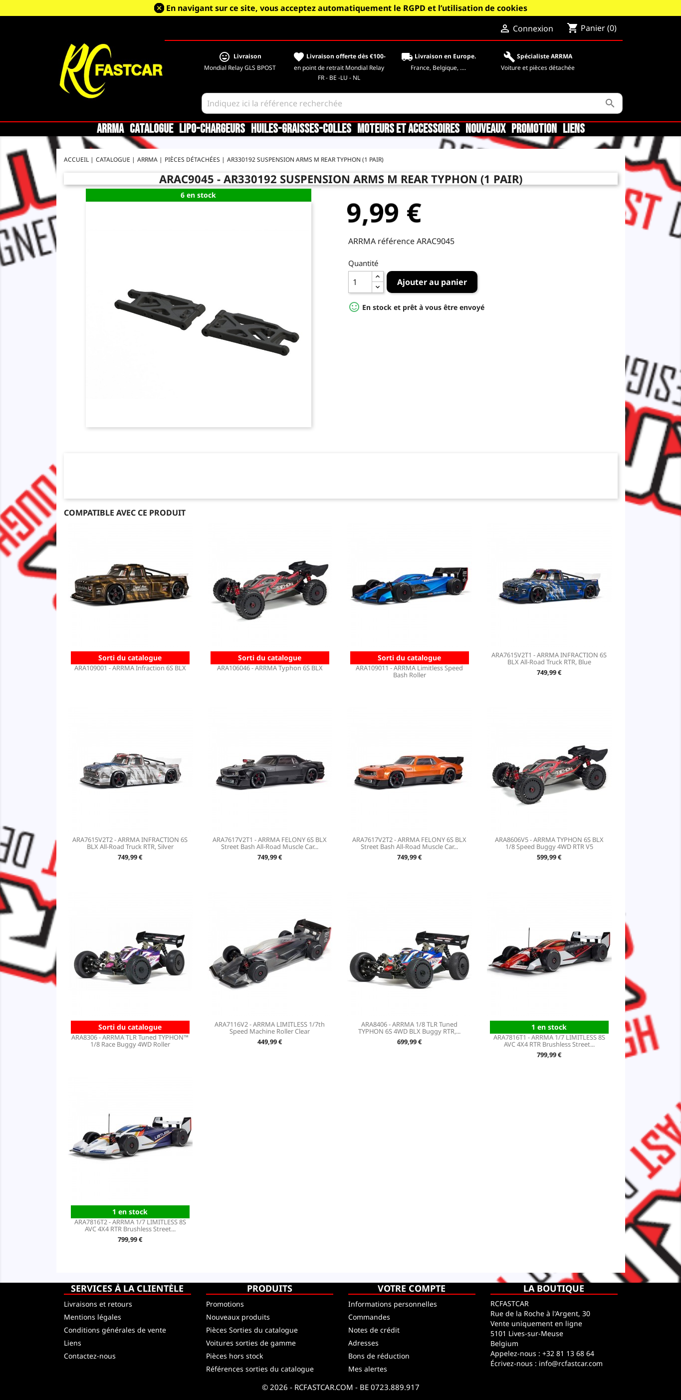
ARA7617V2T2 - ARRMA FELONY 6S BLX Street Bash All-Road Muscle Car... (409, 843)
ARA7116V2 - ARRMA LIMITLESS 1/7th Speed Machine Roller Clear (270, 1028)
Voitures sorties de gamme (251, 1343)
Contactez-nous (90, 1356)
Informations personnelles (392, 1304)
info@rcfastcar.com (571, 1363)
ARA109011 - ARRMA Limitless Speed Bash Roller (409, 671)
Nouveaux (485, 129)
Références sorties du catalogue (260, 1369)
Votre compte (412, 1288)
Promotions (225, 1304)
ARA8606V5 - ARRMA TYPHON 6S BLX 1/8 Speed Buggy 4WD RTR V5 (549, 843)
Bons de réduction (379, 1356)
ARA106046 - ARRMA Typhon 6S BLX (270, 667)
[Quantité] (360, 282)
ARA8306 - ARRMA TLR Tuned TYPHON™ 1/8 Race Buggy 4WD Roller (130, 1041)
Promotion (534, 129)
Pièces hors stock (234, 1356)
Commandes (369, 1317)
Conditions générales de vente (115, 1330)
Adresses (363, 1343)
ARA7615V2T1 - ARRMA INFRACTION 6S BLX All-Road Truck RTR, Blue (549, 658)
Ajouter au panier (432, 282)
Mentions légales (92, 1317)
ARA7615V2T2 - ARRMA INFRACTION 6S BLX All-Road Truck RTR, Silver (130, 843)
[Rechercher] (412, 103)
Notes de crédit (374, 1330)
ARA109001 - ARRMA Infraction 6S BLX (130, 667)
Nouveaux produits (238, 1317)
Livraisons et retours (98, 1304)
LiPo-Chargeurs (212, 129)
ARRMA (110, 129)
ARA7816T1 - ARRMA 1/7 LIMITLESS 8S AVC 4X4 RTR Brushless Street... (549, 1041)
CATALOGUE (151, 129)
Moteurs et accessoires (408, 129)
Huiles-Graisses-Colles (301, 129)
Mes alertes (367, 1369)
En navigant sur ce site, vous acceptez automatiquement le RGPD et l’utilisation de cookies (346, 7)
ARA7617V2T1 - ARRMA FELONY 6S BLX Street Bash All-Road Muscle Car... (270, 843)
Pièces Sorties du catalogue (252, 1330)
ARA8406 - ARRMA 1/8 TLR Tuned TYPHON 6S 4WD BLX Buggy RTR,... (409, 1028)
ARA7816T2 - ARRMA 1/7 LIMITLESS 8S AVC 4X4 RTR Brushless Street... (130, 1225)
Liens (574, 129)
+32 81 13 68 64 (568, 1353)
